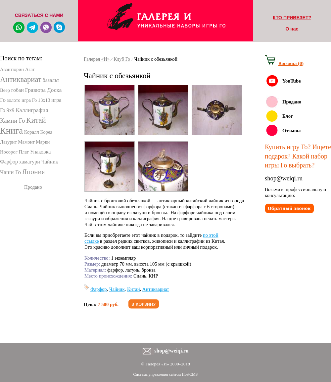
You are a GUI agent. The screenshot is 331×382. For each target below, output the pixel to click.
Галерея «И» (97, 59)
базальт (50, 80)
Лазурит (8, 142)
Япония (33, 172)
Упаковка (40, 152)
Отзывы (291, 130)
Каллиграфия (32, 110)
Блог (287, 116)
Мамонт (26, 142)
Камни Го (12, 120)
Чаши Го (10, 172)
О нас (292, 29)
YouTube (291, 81)
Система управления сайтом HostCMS (165, 374)
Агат (30, 69)
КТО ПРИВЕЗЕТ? (292, 17)
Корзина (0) (291, 63)
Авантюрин (12, 69)
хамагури (29, 161)
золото (14, 100)
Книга (11, 131)
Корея (46, 132)
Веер (5, 90)
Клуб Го (122, 59)
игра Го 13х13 (36, 100)
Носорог (9, 152)
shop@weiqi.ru (284, 178)
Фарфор (9, 161)
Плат (23, 152)
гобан (17, 90)
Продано (33, 187)
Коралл (31, 132)
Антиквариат (20, 79)
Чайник (49, 161)
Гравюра (35, 90)
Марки (43, 142)
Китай (36, 120)
